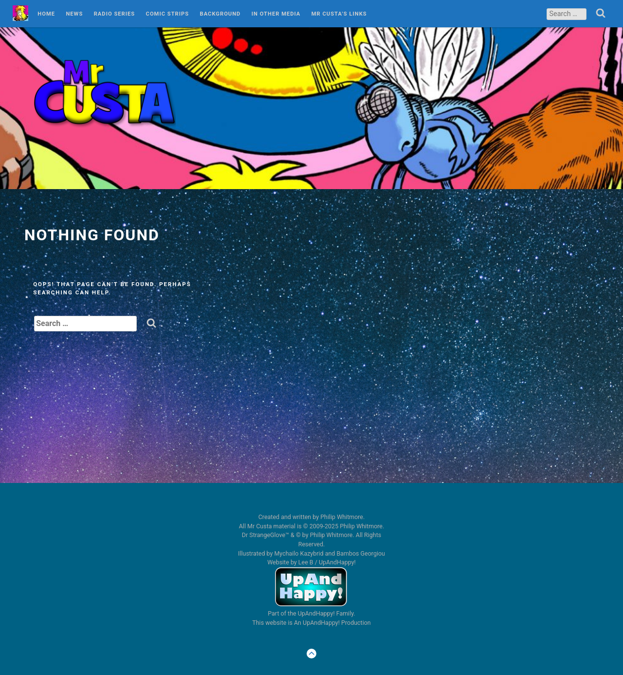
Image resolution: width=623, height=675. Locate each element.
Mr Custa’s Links (339, 14)
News (74, 14)
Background (220, 14)
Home (46, 14)
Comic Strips (167, 14)
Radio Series (114, 14)
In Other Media (276, 14)
